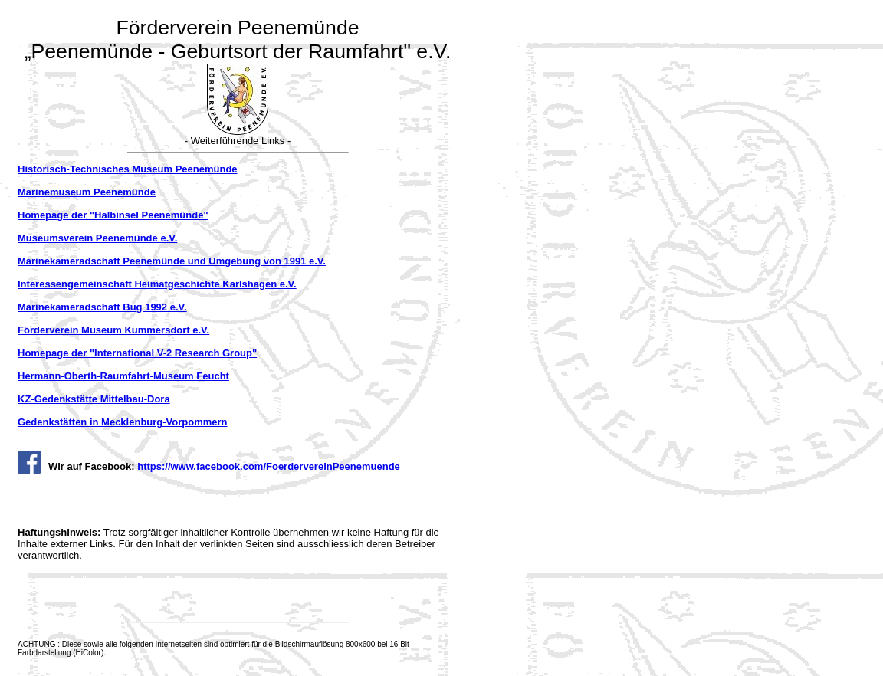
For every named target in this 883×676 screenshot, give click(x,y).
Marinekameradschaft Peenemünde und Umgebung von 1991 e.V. (172, 261)
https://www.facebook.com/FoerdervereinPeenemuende (268, 466)
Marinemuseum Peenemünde (87, 192)
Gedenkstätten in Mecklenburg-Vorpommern (123, 422)
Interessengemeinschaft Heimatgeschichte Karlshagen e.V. (157, 284)
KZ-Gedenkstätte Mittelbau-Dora (94, 399)
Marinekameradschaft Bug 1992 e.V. (102, 307)
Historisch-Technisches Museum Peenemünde (128, 169)
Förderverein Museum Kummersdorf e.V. (113, 330)
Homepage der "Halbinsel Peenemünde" (113, 215)
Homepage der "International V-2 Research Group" (137, 353)
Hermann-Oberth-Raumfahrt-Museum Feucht (123, 376)
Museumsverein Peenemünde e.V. (97, 238)
